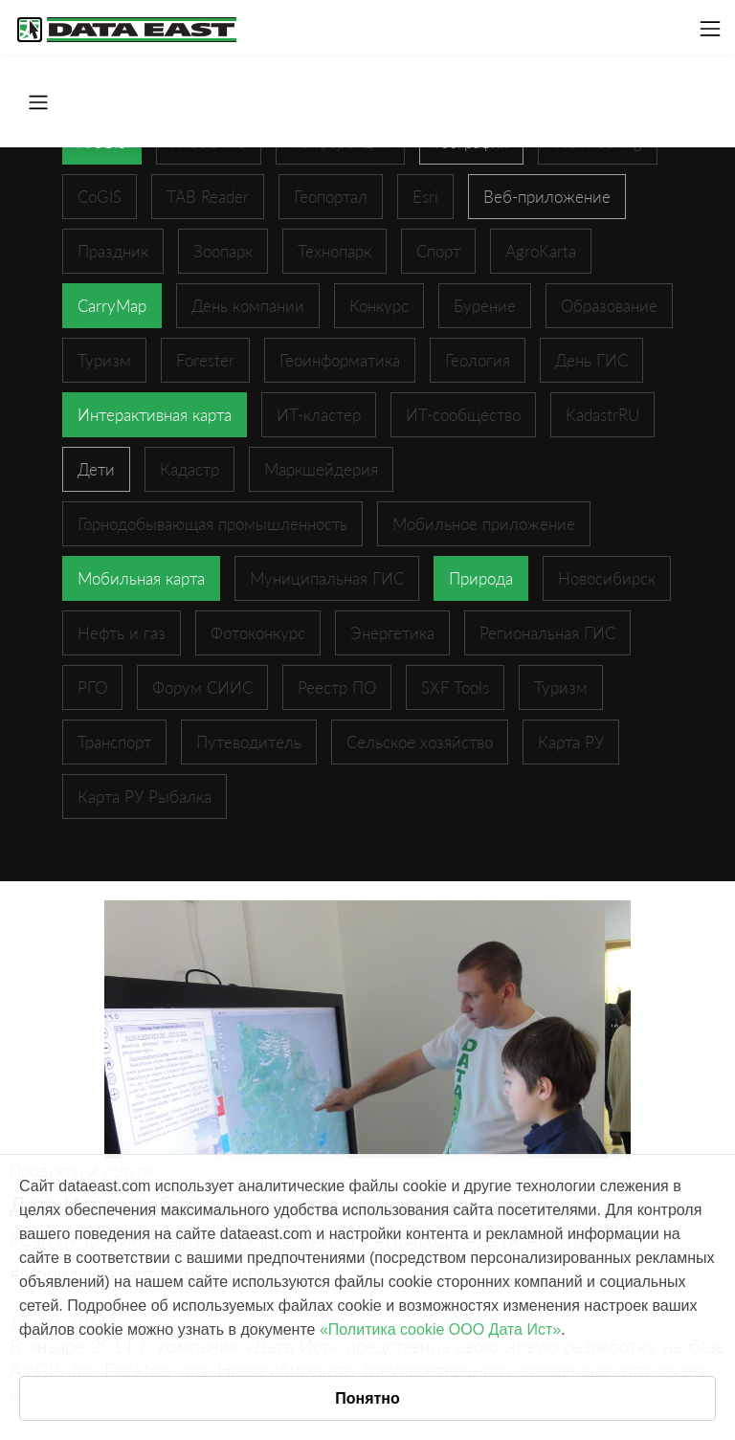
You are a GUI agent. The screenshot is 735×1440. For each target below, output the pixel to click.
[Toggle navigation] (710, 28)
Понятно (367, 1398)
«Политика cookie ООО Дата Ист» (440, 1329)
